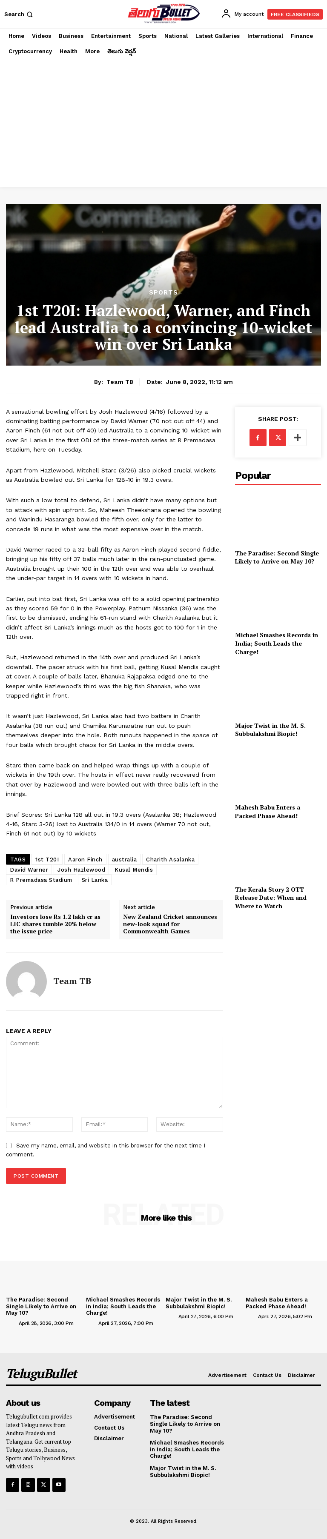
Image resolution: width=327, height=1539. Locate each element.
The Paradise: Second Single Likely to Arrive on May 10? (277, 557)
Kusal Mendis (134, 870)
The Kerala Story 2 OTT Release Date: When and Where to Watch (271, 897)
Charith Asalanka (170, 859)
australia (124, 859)
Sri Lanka (95, 880)
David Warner (29, 870)
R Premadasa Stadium (41, 880)
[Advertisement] (163, 123)
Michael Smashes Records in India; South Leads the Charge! (276, 643)
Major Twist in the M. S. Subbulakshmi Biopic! (270, 729)
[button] (19, 14)
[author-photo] (11, 1322)
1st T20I (47, 859)
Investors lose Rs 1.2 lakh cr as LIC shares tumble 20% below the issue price (55, 924)
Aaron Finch (85, 859)
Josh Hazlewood (81, 870)
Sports (163, 292)
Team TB (119, 381)
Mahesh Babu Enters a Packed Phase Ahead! (267, 811)
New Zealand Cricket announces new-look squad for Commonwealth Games (170, 924)
